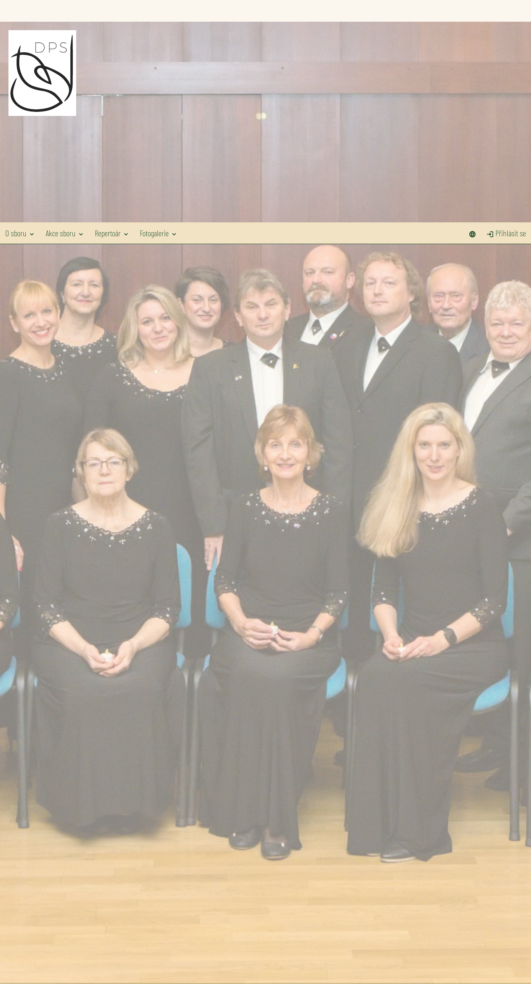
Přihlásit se (506, 11)
